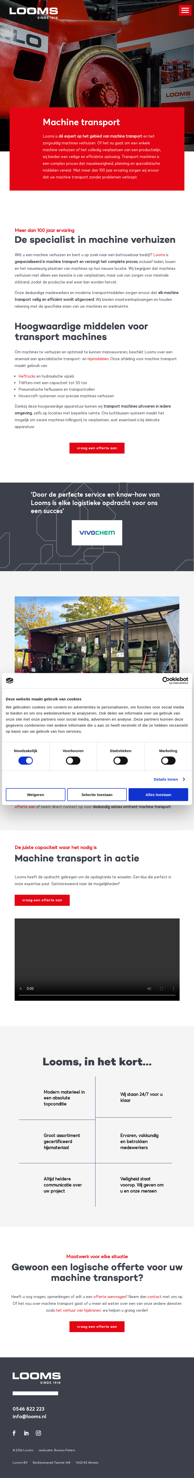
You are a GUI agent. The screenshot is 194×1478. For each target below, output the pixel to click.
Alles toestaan (158, 794)
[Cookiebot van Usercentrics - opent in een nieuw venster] (166, 680)
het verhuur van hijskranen (78, 1310)
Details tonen (166, 779)
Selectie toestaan (97, 794)
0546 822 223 (28, 1409)
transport (134, 136)
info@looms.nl (29, 1416)
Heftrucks (26, 376)
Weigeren (35, 794)
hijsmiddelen (98, 358)
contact (155, 1296)
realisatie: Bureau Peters (57, 1450)
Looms (48, 136)
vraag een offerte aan (97, 448)
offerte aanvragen (109, 1296)
